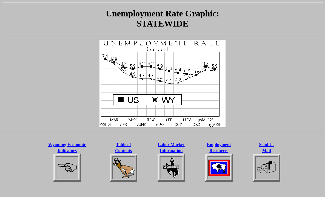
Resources (218, 150)
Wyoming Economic (67, 144)
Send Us (266, 144)
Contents (123, 150)
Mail (266, 150)
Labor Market (171, 144)
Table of (123, 144)
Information (171, 150)
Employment (219, 144)
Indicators (67, 150)
